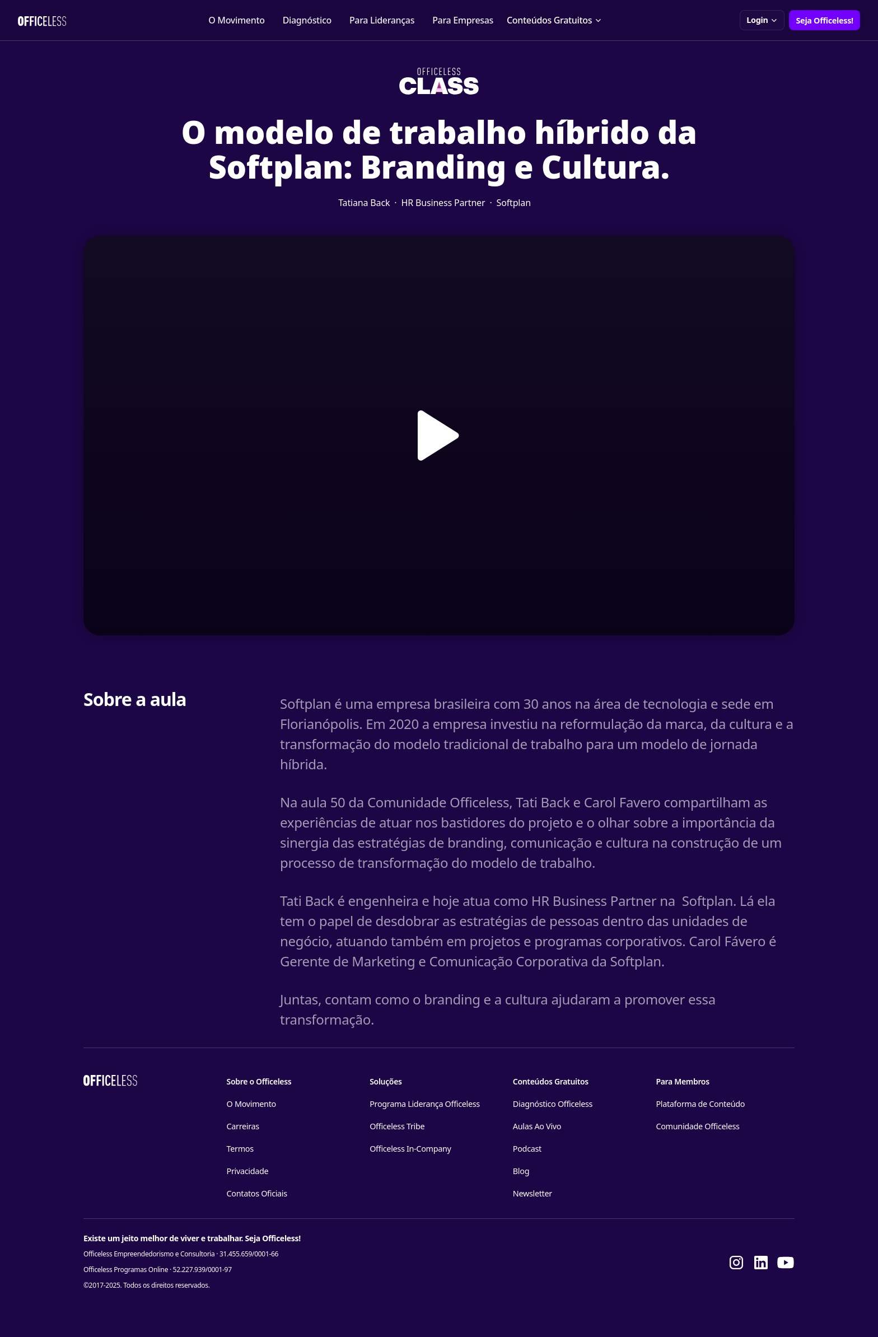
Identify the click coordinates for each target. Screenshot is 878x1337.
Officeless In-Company (410, 1148)
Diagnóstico (307, 20)
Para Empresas (462, 20)
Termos (240, 1148)
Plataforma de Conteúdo (700, 1103)
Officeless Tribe (397, 1126)
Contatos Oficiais (257, 1193)
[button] (554, 20)
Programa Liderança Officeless (425, 1103)
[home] (42, 20)
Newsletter (532, 1193)
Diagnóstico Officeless (552, 1103)
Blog (521, 1171)
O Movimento (236, 20)
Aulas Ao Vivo (537, 1126)
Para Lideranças (381, 20)
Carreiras (243, 1126)
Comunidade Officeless (697, 1126)
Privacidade (248, 1171)
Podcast (527, 1148)
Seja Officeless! (824, 20)
